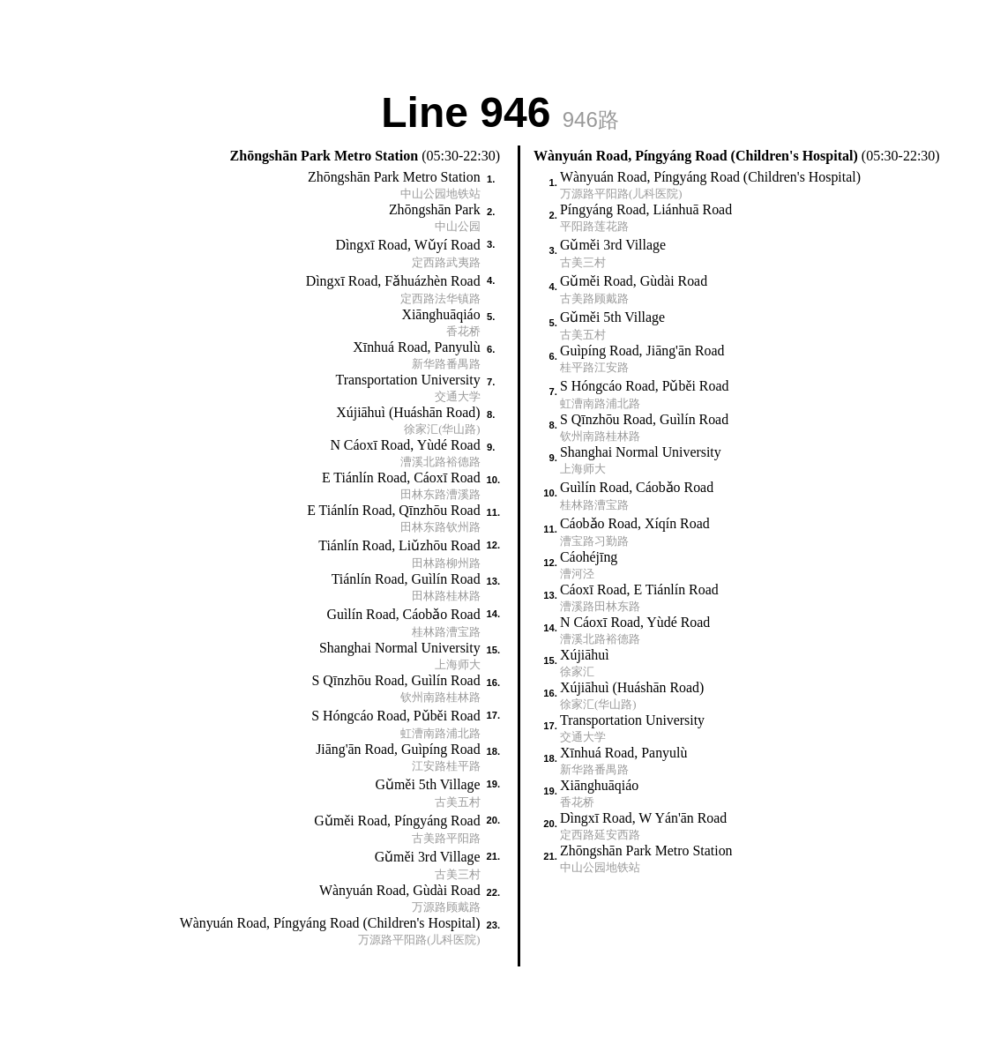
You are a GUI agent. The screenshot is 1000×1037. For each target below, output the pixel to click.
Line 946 (499, 110)
